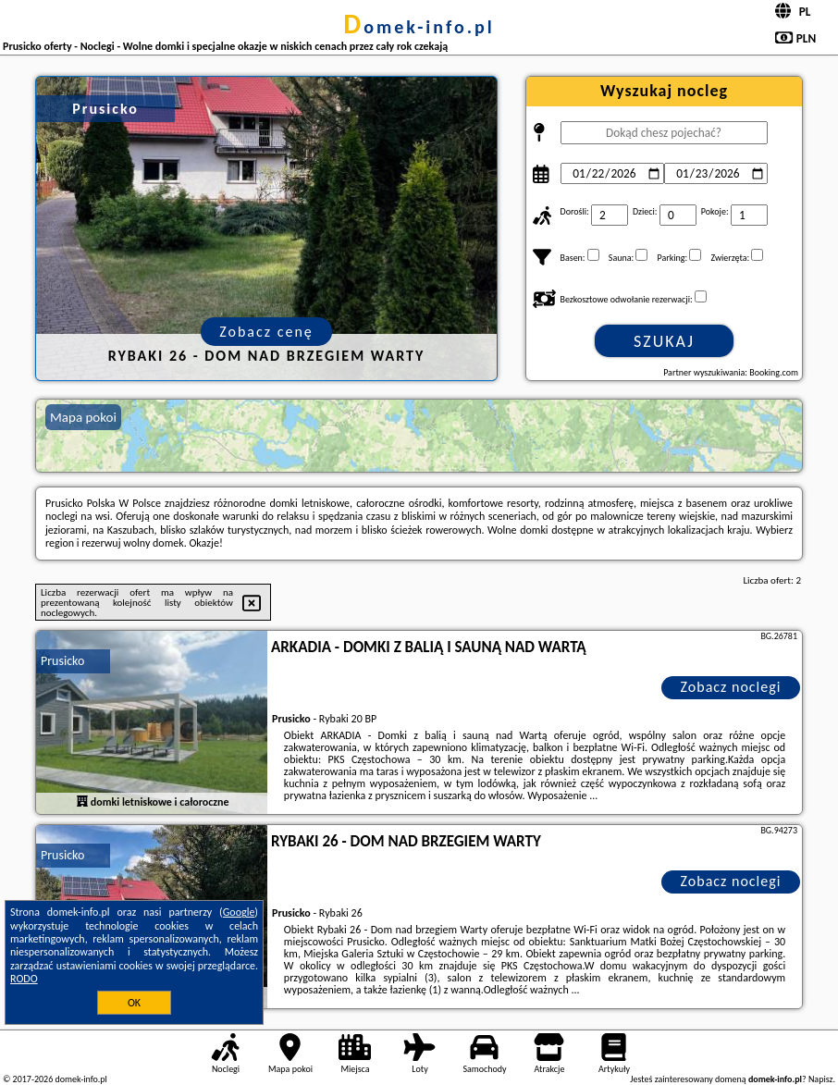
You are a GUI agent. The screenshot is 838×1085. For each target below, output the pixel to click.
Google (239, 912)
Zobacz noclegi (731, 687)
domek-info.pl (418, 27)
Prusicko (62, 661)
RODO (24, 978)
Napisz (820, 1079)
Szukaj (664, 341)
